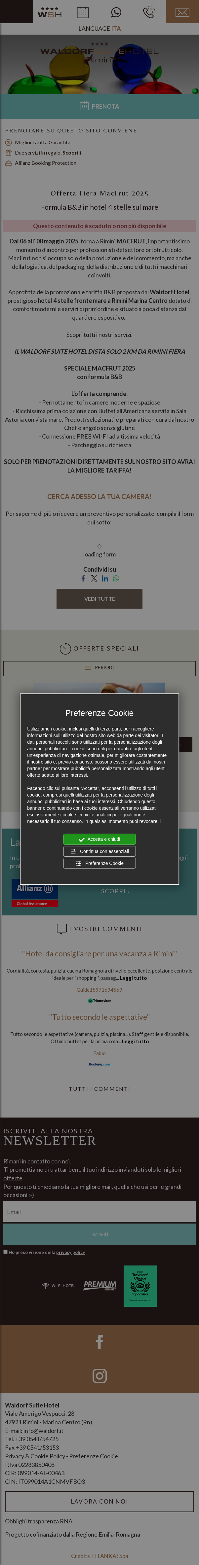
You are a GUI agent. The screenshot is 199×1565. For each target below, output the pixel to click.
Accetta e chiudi (99, 839)
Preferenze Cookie (99, 864)
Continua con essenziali (99, 851)
